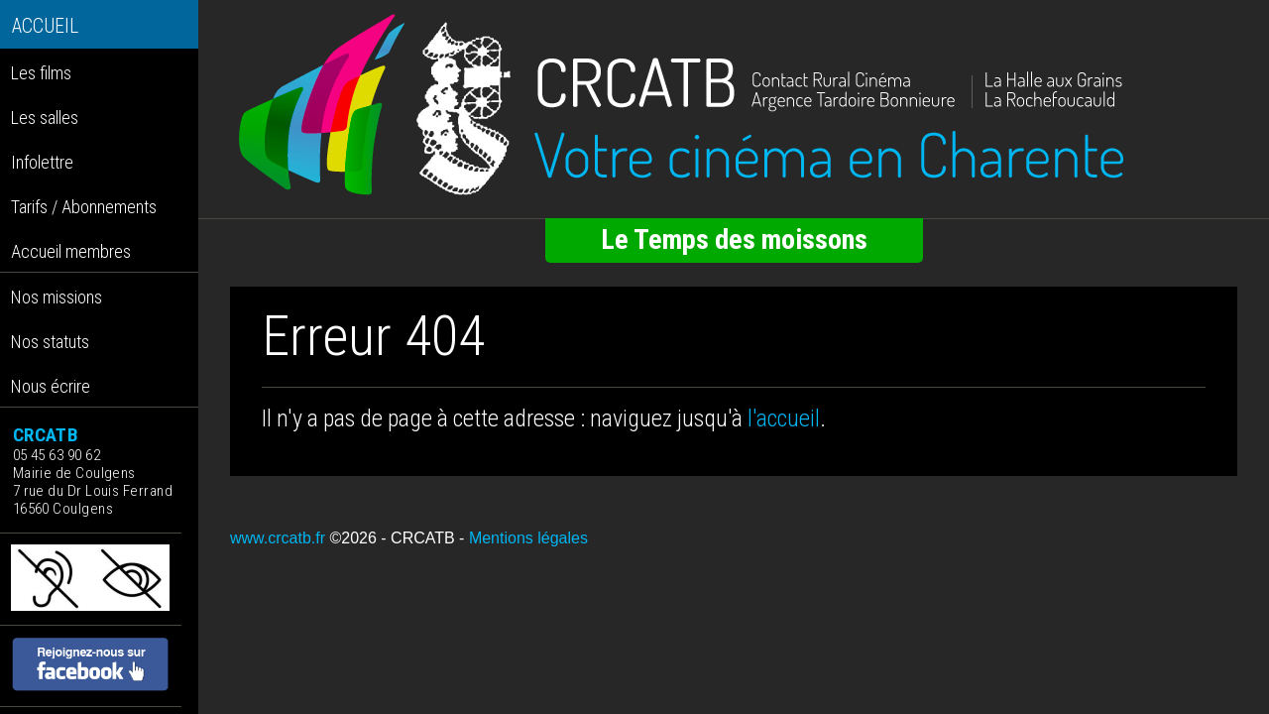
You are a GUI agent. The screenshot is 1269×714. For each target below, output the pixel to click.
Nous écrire (50, 386)
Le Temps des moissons (734, 239)
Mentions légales (528, 538)
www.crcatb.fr (277, 538)
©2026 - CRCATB (391, 538)
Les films (41, 72)
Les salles (44, 117)
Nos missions (56, 297)
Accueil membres (71, 251)
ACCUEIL (45, 26)
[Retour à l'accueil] (733, 105)
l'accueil (784, 418)
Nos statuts (50, 341)
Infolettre (42, 162)
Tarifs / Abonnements (84, 206)
